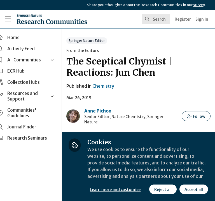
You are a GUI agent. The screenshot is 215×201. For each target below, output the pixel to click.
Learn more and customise (125, 177)
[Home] (52, 19)
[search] (156, 19)
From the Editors (92, 50)
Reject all (113, 189)
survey (199, 5)
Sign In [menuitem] (201, 19)
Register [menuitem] (183, 19)
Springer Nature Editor (96, 41)
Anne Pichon (107, 111)
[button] (196, 116)
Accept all (144, 189)
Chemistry (113, 86)
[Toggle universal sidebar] (8, 19)
